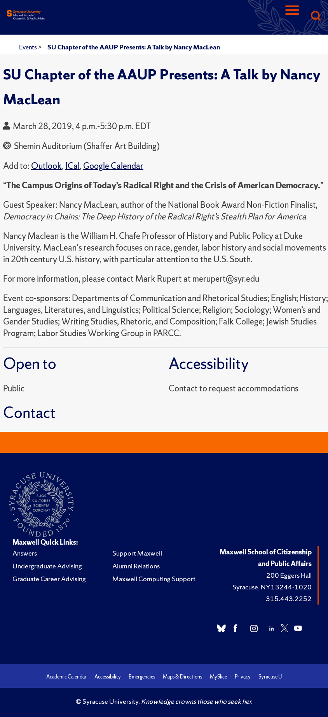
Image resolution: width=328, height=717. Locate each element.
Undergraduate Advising (47, 565)
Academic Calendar (66, 676)
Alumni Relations (136, 565)
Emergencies (142, 676)
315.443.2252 (289, 598)
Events (28, 47)
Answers (24, 553)
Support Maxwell (137, 553)
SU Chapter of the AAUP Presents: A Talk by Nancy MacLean (133, 47)
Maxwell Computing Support (153, 578)
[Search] (315, 16)
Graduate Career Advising (49, 578)
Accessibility (107, 676)
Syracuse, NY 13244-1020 (272, 586)
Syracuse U (270, 676)
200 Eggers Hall (289, 575)
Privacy (243, 676)
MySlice (218, 676)
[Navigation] (292, 16)
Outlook (46, 166)
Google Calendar (113, 166)
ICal (72, 166)
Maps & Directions (182, 676)
